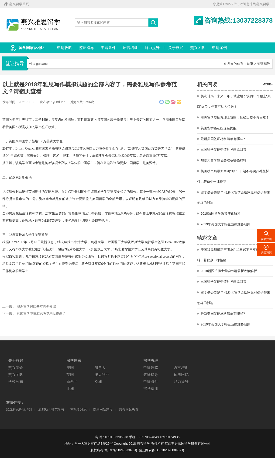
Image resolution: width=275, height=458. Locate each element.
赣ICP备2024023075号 (121, 450)
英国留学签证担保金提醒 (219, 128)
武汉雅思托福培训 (19, 409)
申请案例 (219, 48)
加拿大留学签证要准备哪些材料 (223, 160)
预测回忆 (181, 375)
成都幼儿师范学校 (51, 409)
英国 (70, 375)
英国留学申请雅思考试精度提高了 (41, 313)
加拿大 (100, 368)
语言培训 (130, 48)
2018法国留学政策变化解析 (221, 213)
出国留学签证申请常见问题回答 (223, 149)
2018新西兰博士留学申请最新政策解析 (229, 271)
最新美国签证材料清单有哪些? (223, 139)
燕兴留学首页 (19, 4)
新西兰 (72, 382)
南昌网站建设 (103, 409)
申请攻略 (64, 48)
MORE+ (268, 84)
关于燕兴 (175, 48)
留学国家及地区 (32, 48)
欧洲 (98, 382)
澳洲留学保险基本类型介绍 (36, 306)
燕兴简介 (15, 368)
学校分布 (15, 382)
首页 (250, 64)
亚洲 (70, 389)
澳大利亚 (101, 375)
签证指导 (86, 48)
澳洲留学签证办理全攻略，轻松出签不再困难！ (235, 117)
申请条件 (108, 48)
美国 (70, 368)
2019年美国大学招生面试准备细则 (225, 224)
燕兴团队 (197, 48)
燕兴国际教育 (128, 409)
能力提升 (152, 48)
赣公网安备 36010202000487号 (162, 450)
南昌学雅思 (78, 409)
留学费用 (150, 389)
